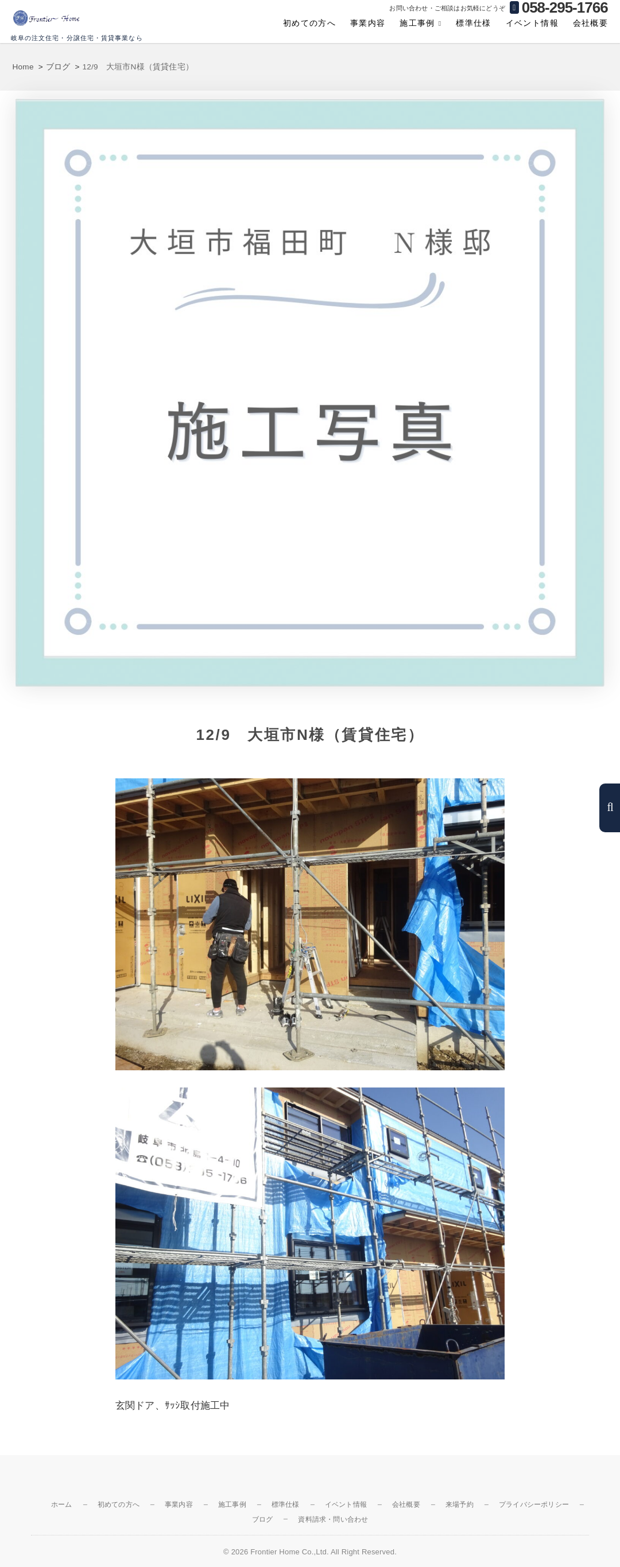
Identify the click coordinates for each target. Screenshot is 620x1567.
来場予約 (459, 1504)
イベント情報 (532, 23)
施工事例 (417, 23)
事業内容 (368, 23)
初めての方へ (309, 23)
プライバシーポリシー (534, 1504)
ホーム (61, 1504)
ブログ (262, 1519)
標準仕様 (473, 23)
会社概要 (591, 23)
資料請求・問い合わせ (333, 1519)
